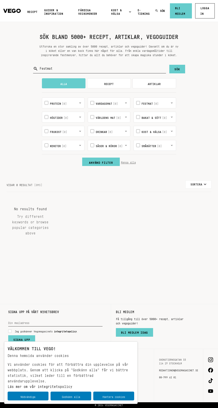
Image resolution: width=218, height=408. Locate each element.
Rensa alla (128, 161)
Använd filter (101, 161)
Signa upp (21, 338)
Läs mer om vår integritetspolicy (40, 385)
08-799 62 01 (167, 377)
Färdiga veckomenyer (87, 11)
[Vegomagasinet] (12, 11)
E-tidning (144, 11)
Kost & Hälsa (121, 11)
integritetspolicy (65, 331)
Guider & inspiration (53, 11)
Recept (32, 11)
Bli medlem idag (134, 331)
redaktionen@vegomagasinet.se (178, 370)
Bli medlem (180, 10)
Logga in (204, 10)
